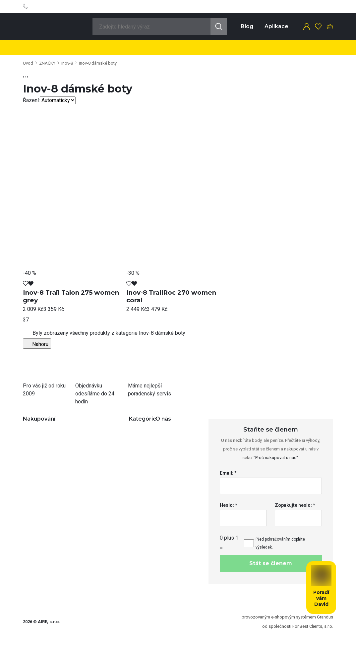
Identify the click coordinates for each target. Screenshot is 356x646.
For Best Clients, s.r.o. (312, 626)
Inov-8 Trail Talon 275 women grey (71, 296)
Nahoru (37, 343)
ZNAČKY (47, 63)
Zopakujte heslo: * (295, 505)
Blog (247, 26)
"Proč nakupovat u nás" (276, 457)
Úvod (28, 63)
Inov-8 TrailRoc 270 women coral (171, 296)
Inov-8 (67, 63)
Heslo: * (228, 505)
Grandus (325, 617)
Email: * (228, 473)
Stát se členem (270, 563)
